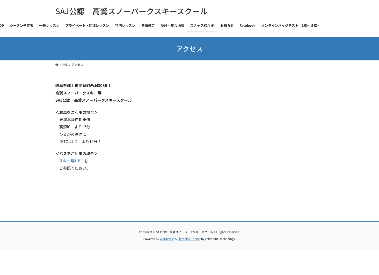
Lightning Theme (188, 239)
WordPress (167, 239)
